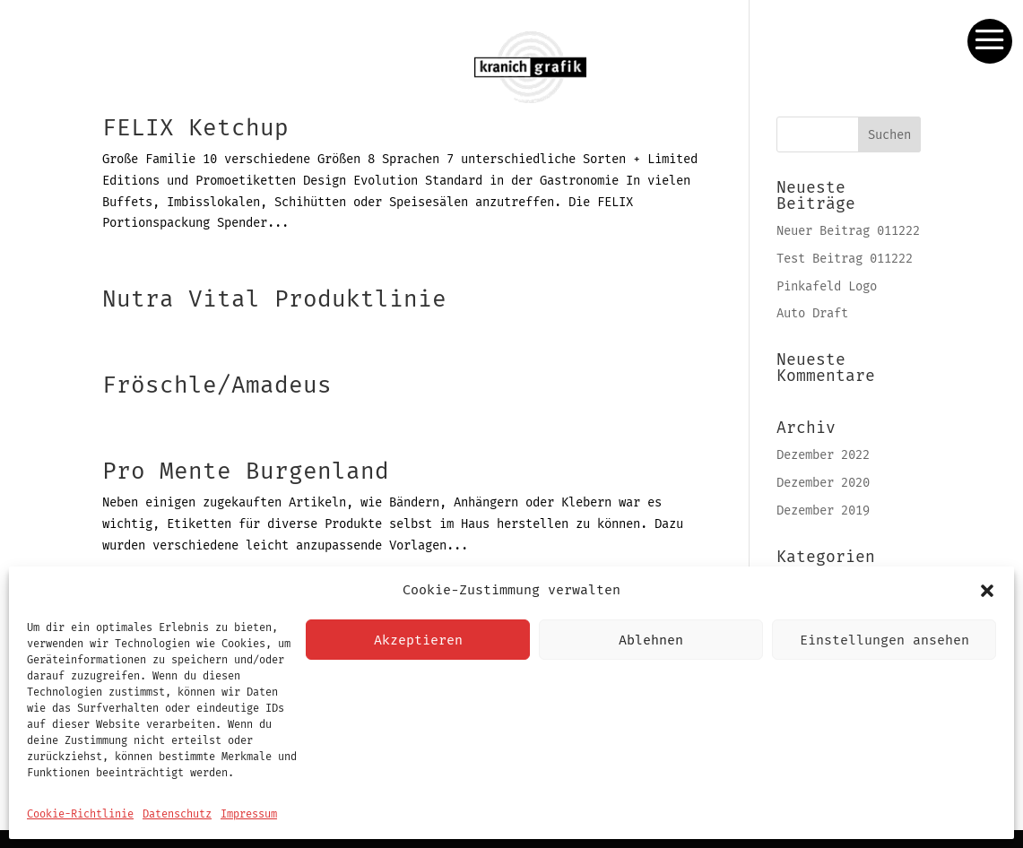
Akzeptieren (418, 640)
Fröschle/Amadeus (217, 385)
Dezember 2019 (823, 510)
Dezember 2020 (823, 482)
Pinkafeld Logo (826, 286)
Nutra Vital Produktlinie (274, 299)
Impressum (249, 814)
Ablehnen (651, 640)
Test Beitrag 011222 (844, 258)
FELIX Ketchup (195, 128)
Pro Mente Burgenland (245, 471)
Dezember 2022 (823, 455)
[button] (987, 591)
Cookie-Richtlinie (80, 814)
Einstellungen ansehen (884, 640)
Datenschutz (177, 814)
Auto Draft (812, 313)
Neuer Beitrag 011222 (848, 230)
